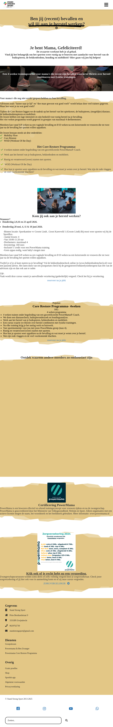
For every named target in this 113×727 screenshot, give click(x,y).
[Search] (66, 720)
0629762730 (15, 626)
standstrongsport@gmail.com (22, 631)
